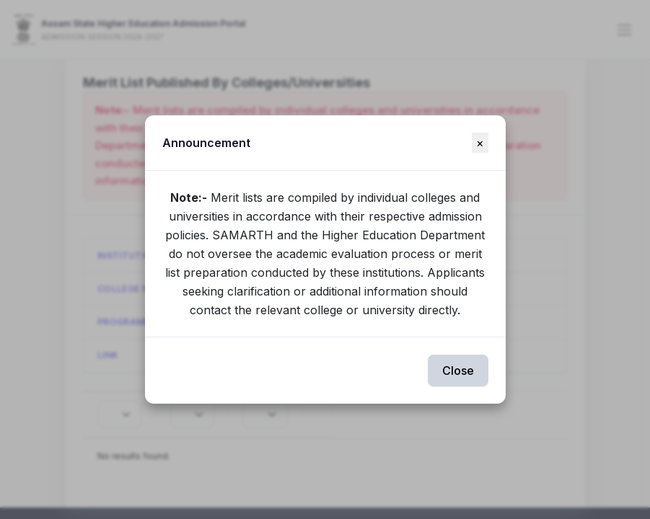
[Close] (480, 143)
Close (458, 370)
